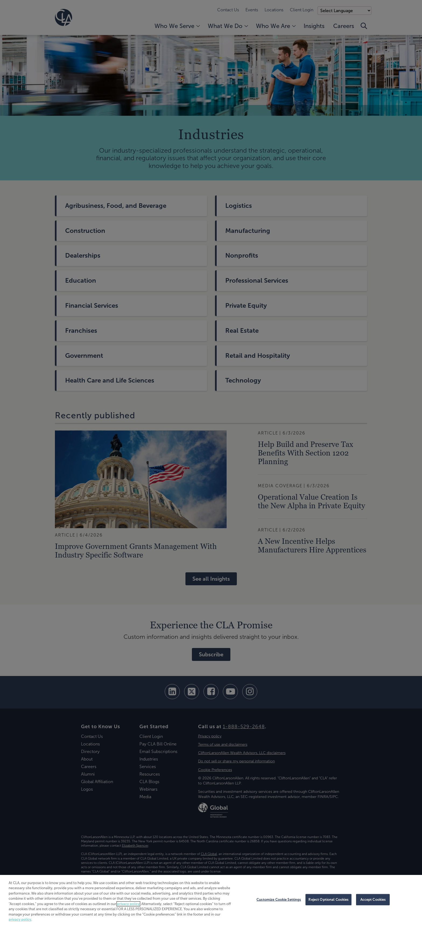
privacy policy (128, 904)
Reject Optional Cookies (328, 900)
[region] (211, 900)
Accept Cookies (373, 900)
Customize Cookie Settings (278, 900)
